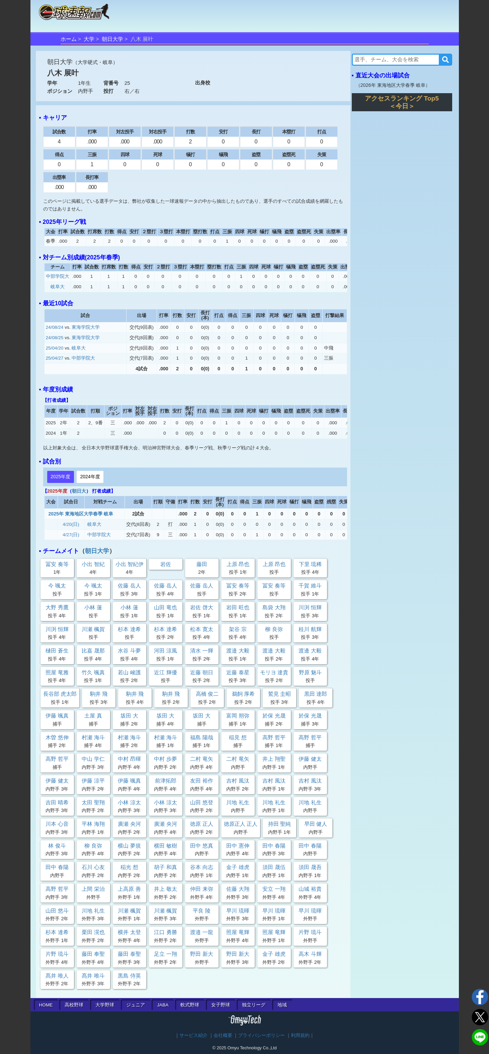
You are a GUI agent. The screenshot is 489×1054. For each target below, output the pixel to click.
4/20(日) (71, 524)
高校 (74, 1004)
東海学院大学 (86, 327)
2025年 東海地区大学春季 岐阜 (81, 513)
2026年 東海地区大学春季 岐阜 (392, 85)
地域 (282, 1004)
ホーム (69, 39)
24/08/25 (55, 337)
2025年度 (60, 476)
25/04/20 (55, 348)
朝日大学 (112, 39)
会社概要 (223, 1035)
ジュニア (135, 1004)
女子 (220, 1004)
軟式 (189, 1004)
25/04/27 (55, 358)
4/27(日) (71, 534)
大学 (89, 39)
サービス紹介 (193, 1035)
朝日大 (79, 491)
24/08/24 (55, 327)
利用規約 (300, 1035)
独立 (253, 1004)
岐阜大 (58, 286)
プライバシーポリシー (261, 1035)
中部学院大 (57, 276)
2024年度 (90, 476)
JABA (162, 1004)
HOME (46, 1004)
